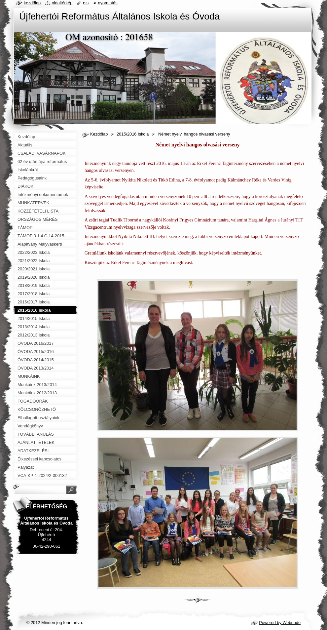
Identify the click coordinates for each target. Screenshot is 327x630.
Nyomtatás (108, 2)
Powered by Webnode (280, 622)
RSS (86, 2)
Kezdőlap (99, 134)
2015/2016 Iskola (133, 134)
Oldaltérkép (62, 2)
